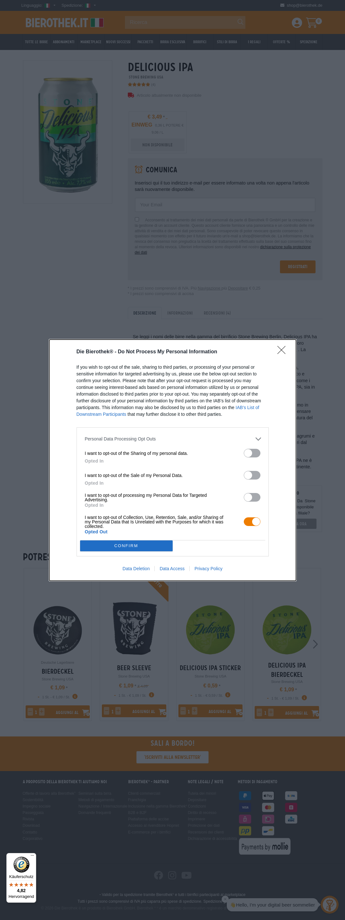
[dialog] (172, 460)
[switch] (252, 453)
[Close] (283, 352)
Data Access (172, 568)
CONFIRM (126, 545)
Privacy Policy (208, 568)
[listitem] (172, 439)
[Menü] (32, 857)
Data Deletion (136, 568)
